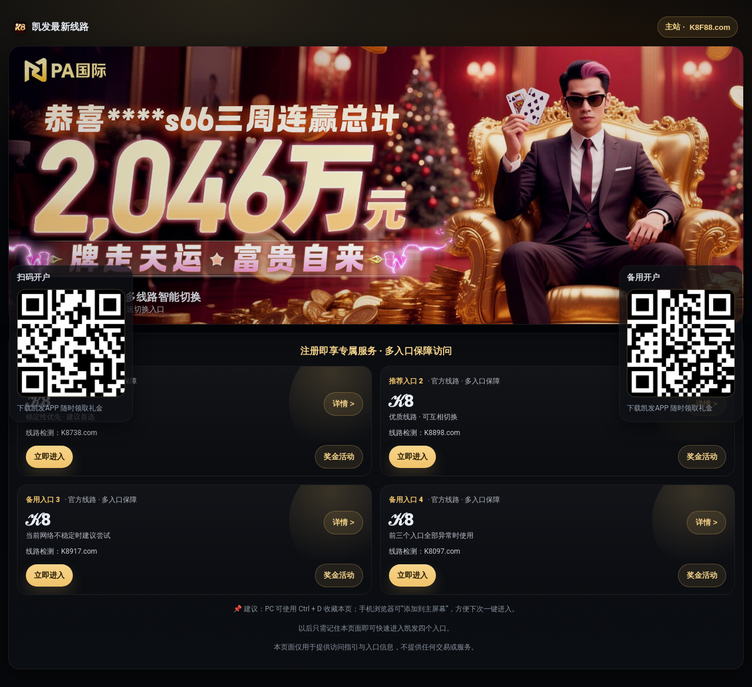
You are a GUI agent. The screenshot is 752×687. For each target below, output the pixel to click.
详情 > (343, 403)
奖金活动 (339, 456)
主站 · (697, 27)
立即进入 (49, 456)
